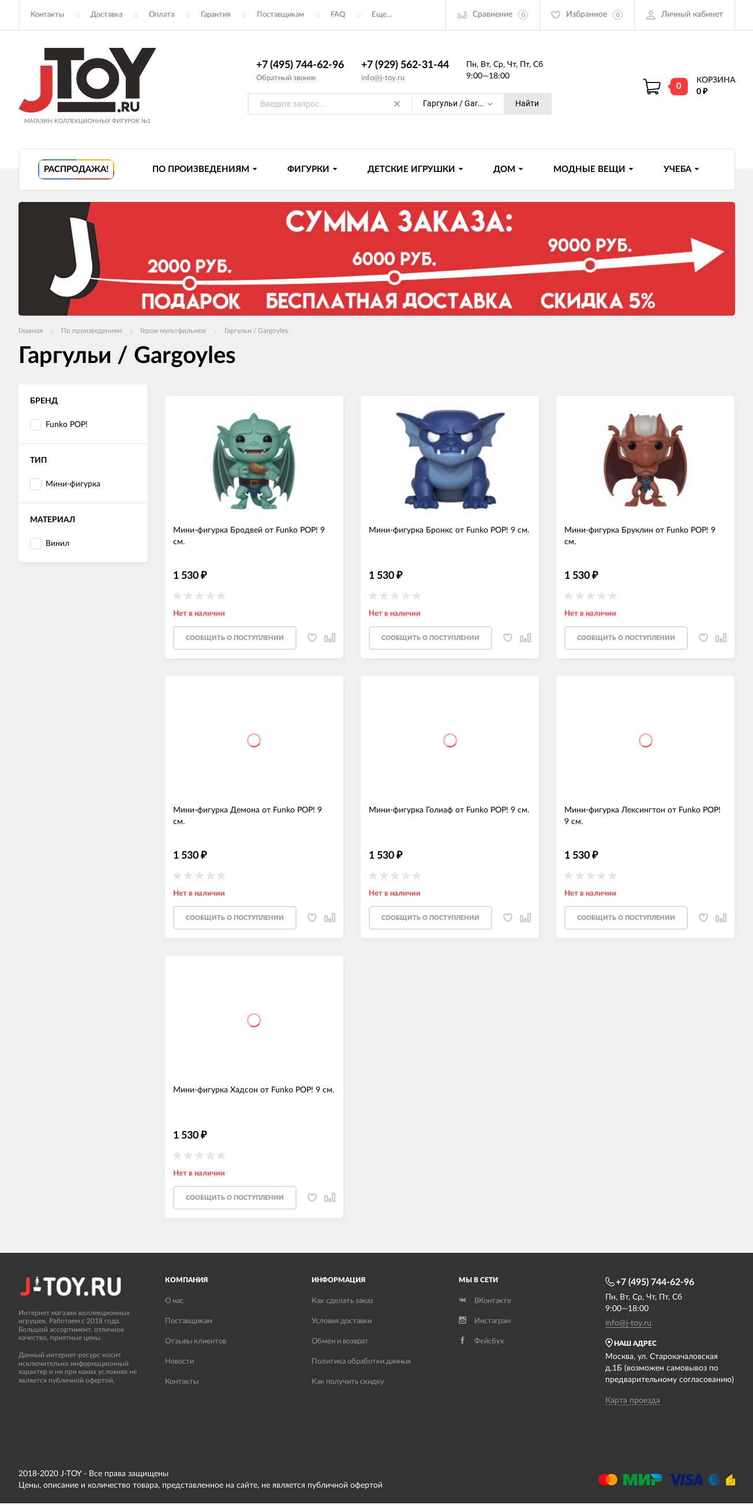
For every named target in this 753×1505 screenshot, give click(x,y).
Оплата (161, 14)
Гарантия (215, 14)
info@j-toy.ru (382, 78)
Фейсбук (481, 1343)
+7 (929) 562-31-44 (405, 65)
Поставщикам (280, 14)
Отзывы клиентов (195, 1343)
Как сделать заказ (342, 1302)
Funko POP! (59, 425)
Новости (179, 1363)
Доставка (106, 14)
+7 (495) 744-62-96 (300, 65)
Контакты (47, 14)
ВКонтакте (485, 1302)
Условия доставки (342, 1323)
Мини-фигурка (65, 485)
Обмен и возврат (340, 1343)
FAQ (338, 14)
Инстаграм (485, 1323)
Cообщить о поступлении (235, 639)
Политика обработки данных (361, 1363)
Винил (49, 544)
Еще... (382, 14)
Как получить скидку (348, 1383)
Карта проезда (632, 1402)
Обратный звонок (286, 78)
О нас (174, 1302)
